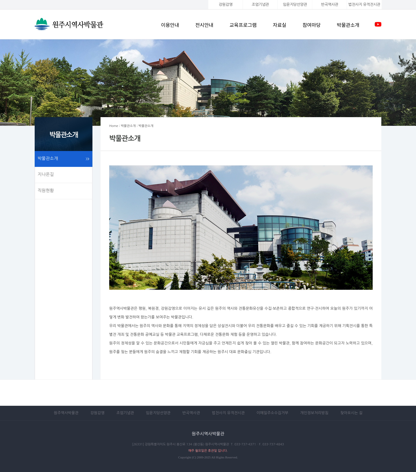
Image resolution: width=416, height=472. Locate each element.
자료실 (279, 24)
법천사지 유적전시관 (228, 413)
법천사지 (364, 4)
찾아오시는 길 (351, 413)
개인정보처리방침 (314, 413)
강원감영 (226, 4)
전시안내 (204, 24)
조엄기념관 (260, 4)
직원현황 (46, 190)
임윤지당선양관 (295, 4)
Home (113, 126)
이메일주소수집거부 (272, 413)
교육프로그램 (243, 24)
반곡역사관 (329, 4)
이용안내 (170, 24)
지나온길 (46, 174)
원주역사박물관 (66, 413)
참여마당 (311, 24)
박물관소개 (348, 24)
